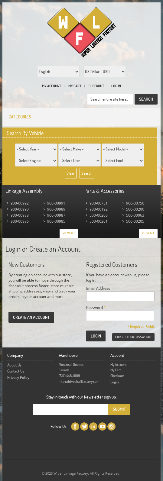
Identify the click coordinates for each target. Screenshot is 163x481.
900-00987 (56, 215)
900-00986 (20, 221)
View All (69, 233)
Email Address (98, 288)
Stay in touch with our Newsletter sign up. (81, 396)
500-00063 (135, 215)
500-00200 (135, 209)
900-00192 (99, 209)
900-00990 (20, 209)
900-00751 (99, 203)
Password (94, 307)
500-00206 (99, 215)
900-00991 (56, 203)
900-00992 (20, 203)
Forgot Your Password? (133, 337)
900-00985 (56, 221)
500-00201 (99, 221)
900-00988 (20, 215)
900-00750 (135, 203)
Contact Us (15, 371)
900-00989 (56, 209)
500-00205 (135, 221)
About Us (14, 365)
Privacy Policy (18, 377)
